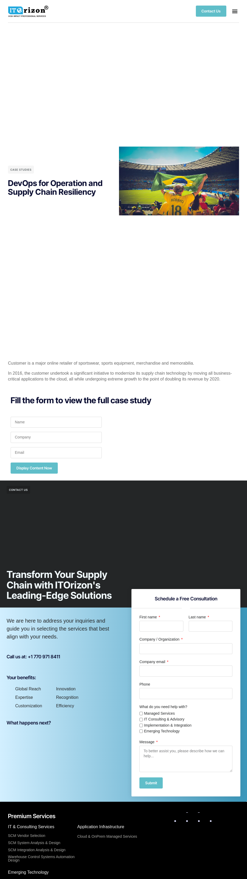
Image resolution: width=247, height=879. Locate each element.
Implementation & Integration (167, 725)
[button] (234, 11)
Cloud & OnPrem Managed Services (107, 837)
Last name (198, 617)
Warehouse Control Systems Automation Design (41, 859)
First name (148, 617)
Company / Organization (159, 639)
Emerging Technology (161, 731)
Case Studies (21, 169)
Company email (152, 662)
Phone (144, 684)
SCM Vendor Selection (26, 836)
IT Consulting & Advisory (164, 719)
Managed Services (159, 713)
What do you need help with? (163, 707)
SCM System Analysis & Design (34, 843)
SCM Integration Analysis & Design (36, 850)
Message (147, 742)
